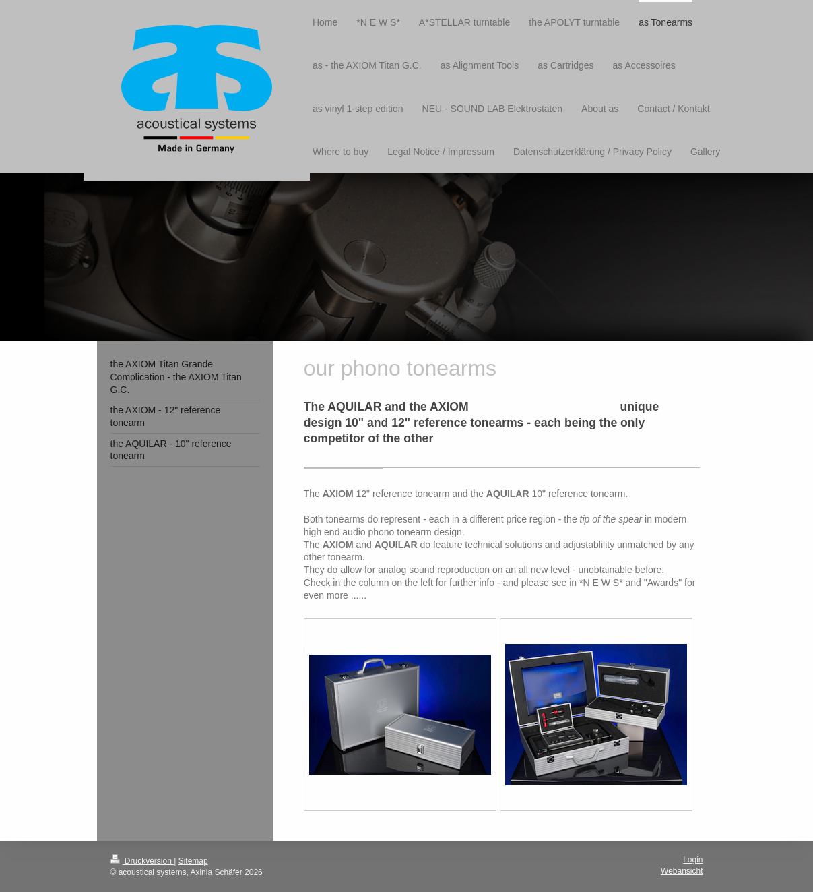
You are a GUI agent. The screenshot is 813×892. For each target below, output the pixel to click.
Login (693, 859)
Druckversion (142, 861)
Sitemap (193, 861)
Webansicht (682, 871)
